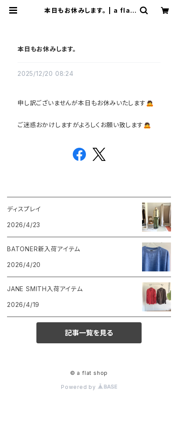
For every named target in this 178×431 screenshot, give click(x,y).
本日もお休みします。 (47, 49)
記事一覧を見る (89, 332)
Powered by (89, 387)
